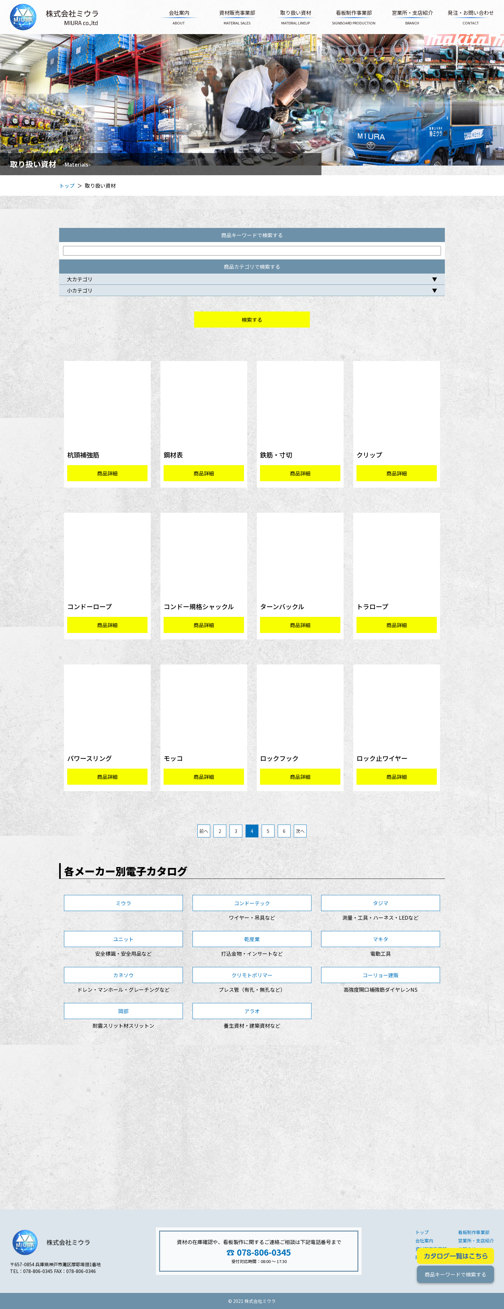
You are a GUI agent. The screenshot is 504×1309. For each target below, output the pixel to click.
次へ (300, 830)
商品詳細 (107, 473)
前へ (203, 830)
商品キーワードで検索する (455, 1274)
